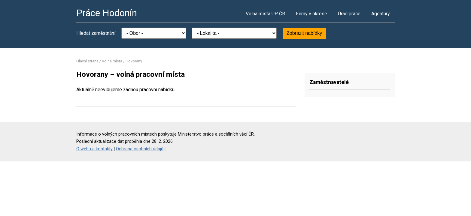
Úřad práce (349, 13)
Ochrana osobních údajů (139, 149)
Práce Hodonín (106, 13)
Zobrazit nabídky (304, 33)
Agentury (380, 13)
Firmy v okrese (311, 13)
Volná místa (112, 61)
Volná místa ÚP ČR (265, 13)
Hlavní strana (87, 61)
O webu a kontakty (94, 149)
